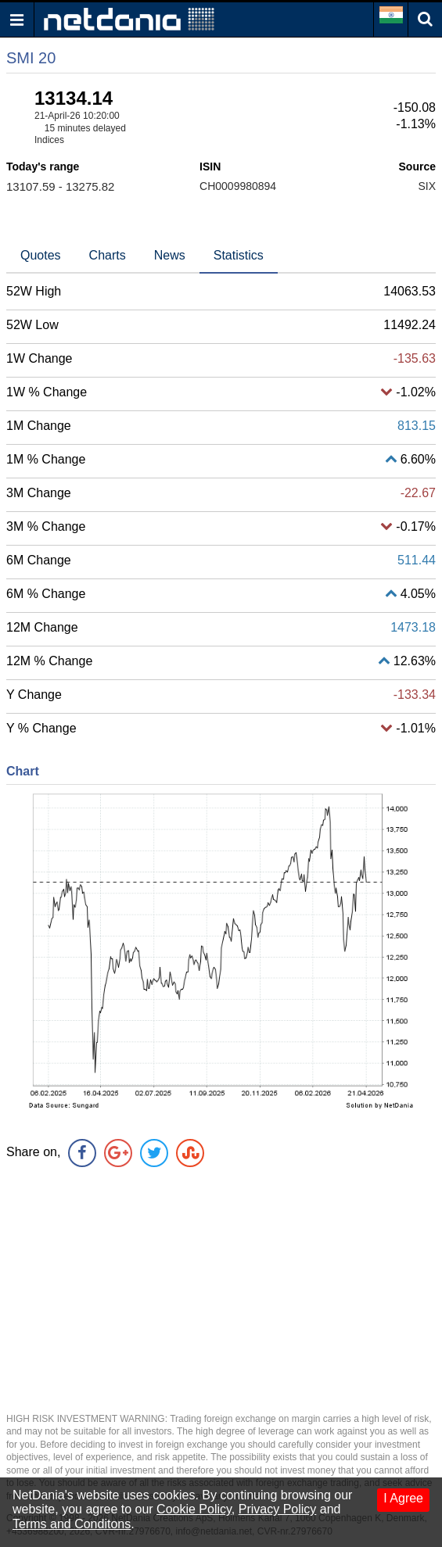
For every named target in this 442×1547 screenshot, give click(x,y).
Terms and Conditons (72, 1524)
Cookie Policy (194, 1509)
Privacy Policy (278, 1509)
